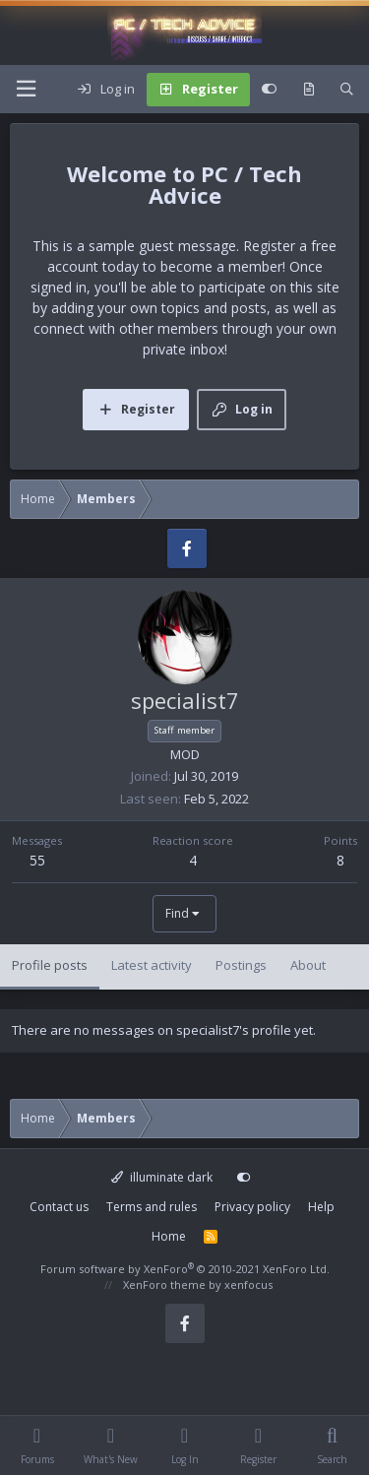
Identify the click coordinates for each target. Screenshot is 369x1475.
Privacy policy (252, 1206)
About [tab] (308, 965)
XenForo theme (164, 1284)
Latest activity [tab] (151, 965)
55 (37, 860)
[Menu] (25, 89)
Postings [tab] (241, 965)
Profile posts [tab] (50, 965)
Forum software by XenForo (185, 1268)
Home (169, 1236)
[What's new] (308, 89)
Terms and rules (151, 1206)
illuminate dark (162, 1177)
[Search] (347, 89)
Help (321, 1206)
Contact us (59, 1206)
